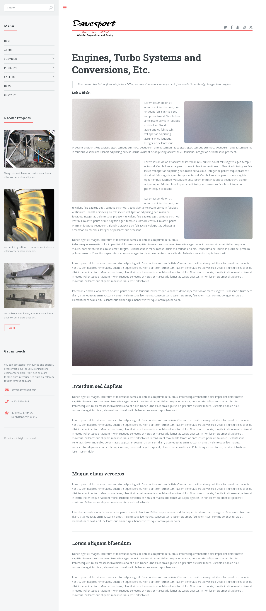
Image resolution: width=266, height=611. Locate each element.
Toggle (65, 7)
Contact (10, 95)
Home (7, 41)
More (12, 328)
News (8, 86)
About (8, 50)
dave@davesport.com (23, 389)
